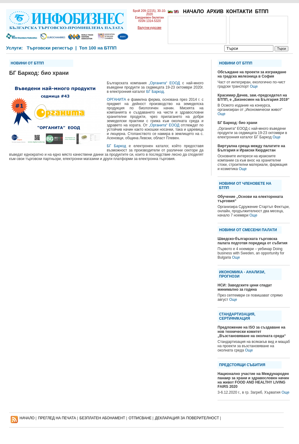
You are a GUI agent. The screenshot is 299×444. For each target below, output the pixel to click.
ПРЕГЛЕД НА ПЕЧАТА (57, 418)
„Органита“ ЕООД (164, 83)
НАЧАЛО (193, 11)
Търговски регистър (50, 47)
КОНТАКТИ (239, 11)
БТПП (261, 11)
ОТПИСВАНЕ (140, 418)
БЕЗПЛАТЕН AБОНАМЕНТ (102, 418)
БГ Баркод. (155, 91)
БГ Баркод (116, 146)
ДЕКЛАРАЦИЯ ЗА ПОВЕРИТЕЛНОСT (187, 418)
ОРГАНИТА (116, 99)
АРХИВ (215, 11)
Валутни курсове (149, 27)
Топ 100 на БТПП (98, 47)
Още (254, 86)
